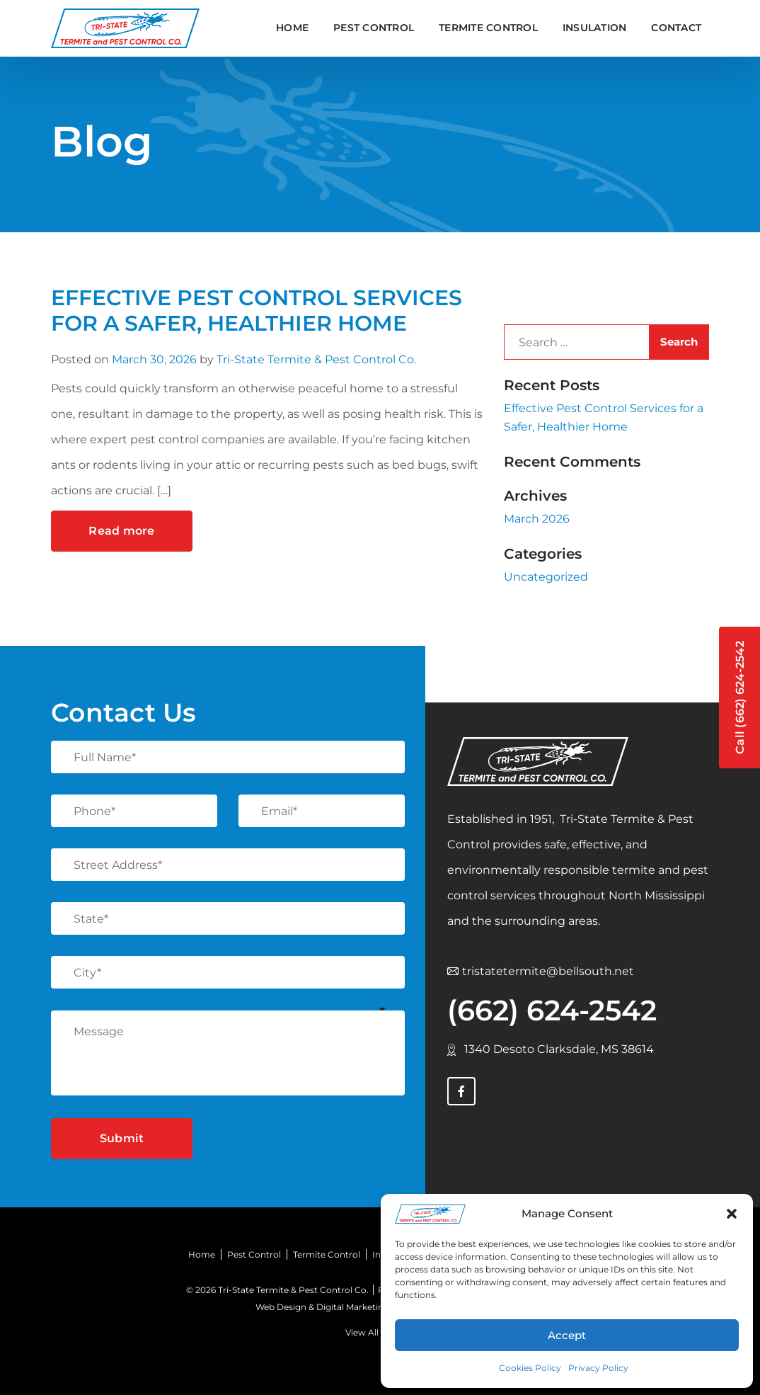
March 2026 (537, 518)
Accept (567, 1335)
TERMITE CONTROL (488, 27)
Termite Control (326, 1254)
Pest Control (254, 1254)
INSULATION (595, 27)
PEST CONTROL (373, 27)
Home (292, 27)
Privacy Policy (598, 1367)
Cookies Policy (530, 1367)
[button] (732, 1214)
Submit (122, 1138)
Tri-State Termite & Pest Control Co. (316, 359)
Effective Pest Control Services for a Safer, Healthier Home (256, 310)
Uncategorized (546, 576)
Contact (676, 27)
